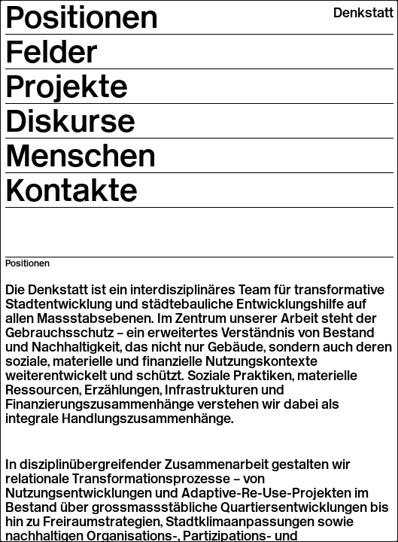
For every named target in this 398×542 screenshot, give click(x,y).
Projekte (66, 85)
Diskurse (70, 120)
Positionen (81, 16)
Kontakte (71, 189)
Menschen (80, 155)
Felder (51, 51)
